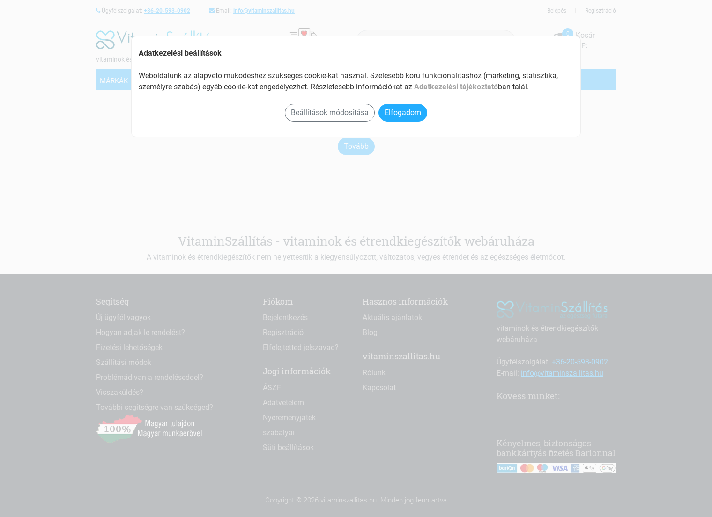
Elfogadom (403, 112)
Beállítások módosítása (330, 112)
